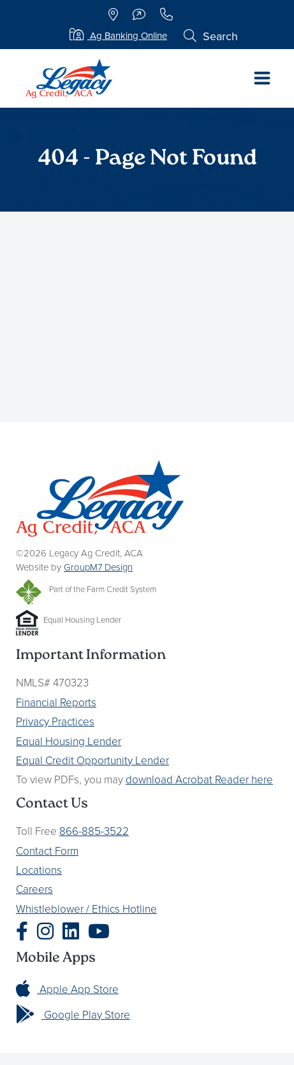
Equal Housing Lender (68, 741)
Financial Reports (56, 702)
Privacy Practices (55, 721)
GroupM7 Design (98, 567)
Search (211, 36)
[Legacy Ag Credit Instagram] (48, 931)
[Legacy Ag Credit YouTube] (102, 931)
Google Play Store (73, 1014)
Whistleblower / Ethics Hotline (86, 908)
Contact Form (47, 850)
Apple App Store (67, 989)
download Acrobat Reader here (199, 779)
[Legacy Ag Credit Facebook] (25, 931)
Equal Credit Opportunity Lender (92, 760)
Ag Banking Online (118, 35)
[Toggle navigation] (262, 78)
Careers (34, 888)
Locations (39, 869)
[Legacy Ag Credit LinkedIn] (73, 931)
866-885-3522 (94, 830)
